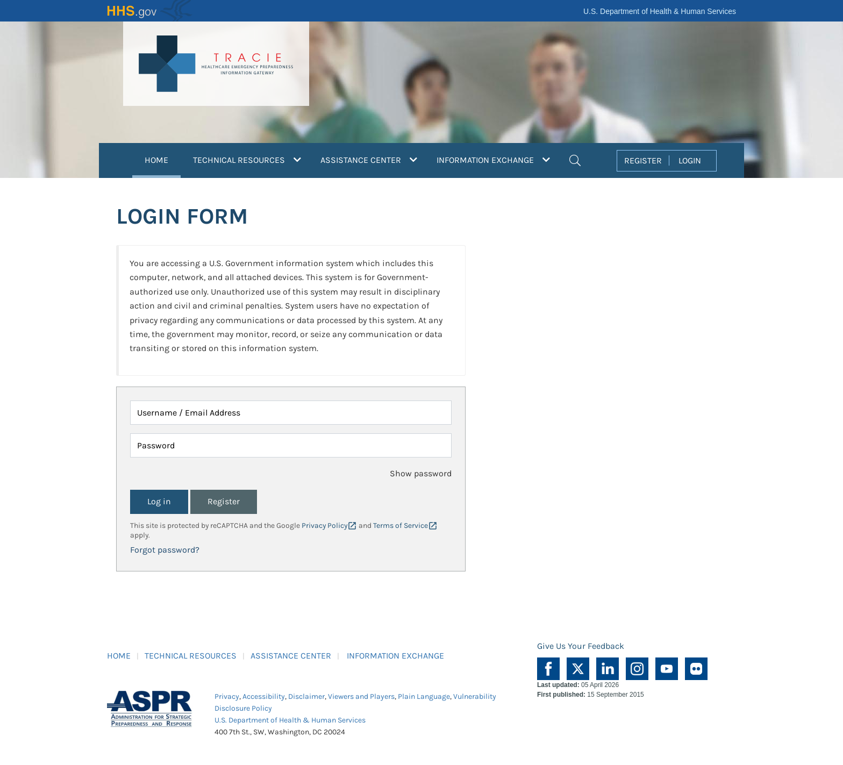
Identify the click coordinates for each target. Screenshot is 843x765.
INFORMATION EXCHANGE (395, 655)
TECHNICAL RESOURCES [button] (247, 160)
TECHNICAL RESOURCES (191, 655)
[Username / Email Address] (291, 413)
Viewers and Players (361, 696)
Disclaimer (306, 696)
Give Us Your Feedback (580, 646)
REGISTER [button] (643, 160)
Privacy (227, 696)
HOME (163, 158)
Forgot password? (164, 550)
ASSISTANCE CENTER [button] (368, 160)
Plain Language (424, 696)
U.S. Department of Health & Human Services (659, 11)
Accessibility (263, 696)
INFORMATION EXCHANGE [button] (493, 160)
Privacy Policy (324, 525)
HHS (150, 11)
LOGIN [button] (689, 160)
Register (224, 501)
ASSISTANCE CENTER (291, 655)
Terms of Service (400, 525)
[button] (575, 159)
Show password (421, 473)
